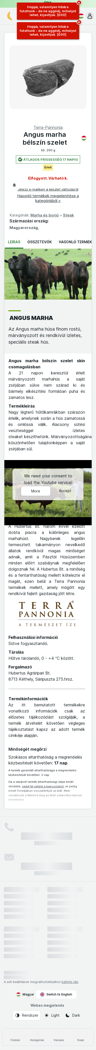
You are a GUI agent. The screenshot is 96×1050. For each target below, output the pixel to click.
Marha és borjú (44, 215)
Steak (68, 215)
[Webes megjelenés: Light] (52, 1015)
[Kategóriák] (37, 1037)
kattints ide (69, 982)
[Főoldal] (15, 1037)
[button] (90, 16)
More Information (35, 492)
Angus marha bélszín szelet (55, 138)
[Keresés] (59, 1037)
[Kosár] (81, 1037)
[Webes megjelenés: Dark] (72, 1015)
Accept (65, 491)
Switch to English (56, 994)
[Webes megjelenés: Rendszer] (27, 1015)
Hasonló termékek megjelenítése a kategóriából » (48, 198)
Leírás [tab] (14, 242)
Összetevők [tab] (39, 242)
